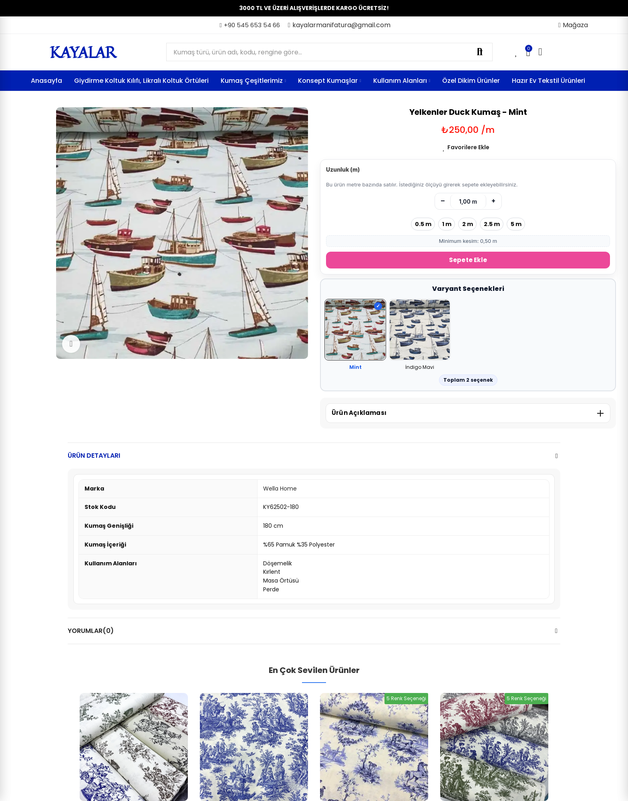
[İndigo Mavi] (420, 330)
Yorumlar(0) (91, 630)
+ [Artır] (493, 201)
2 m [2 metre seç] (467, 224)
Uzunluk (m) (343, 169)
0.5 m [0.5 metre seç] (423, 224)
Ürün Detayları (94, 455)
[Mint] (355, 330)
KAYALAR (83, 52)
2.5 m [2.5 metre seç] (492, 224)
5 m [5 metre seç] (516, 224)
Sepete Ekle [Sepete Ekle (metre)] (468, 260)
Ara (480, 52)
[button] (249, 25)
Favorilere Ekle (468, 147)
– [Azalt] (443, 201)
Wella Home (280, 489)
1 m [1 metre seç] (446, 224)
